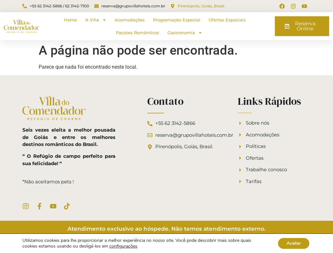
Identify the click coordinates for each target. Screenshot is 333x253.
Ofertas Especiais (227, 19)
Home (70, 19)
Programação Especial (176, 19)
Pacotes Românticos (137, 32)
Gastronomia (184, 32)
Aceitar (292, 243)
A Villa (95, 20)
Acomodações (130, 19)
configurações (123, 246)
